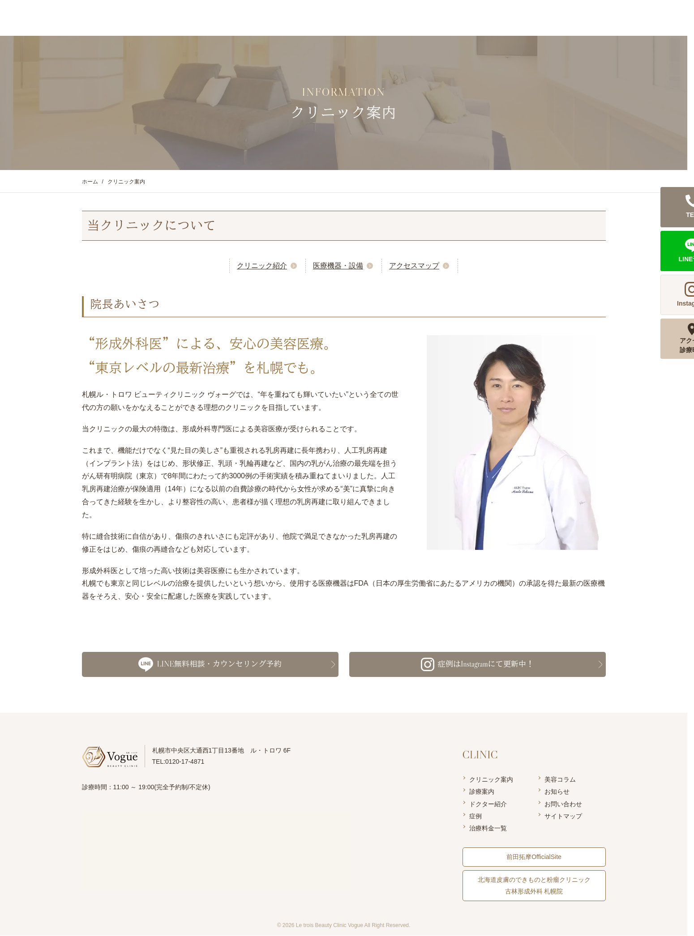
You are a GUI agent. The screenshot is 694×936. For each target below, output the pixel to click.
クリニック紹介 (262, 265)
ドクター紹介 (488, 804)
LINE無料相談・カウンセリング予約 (210, 665)
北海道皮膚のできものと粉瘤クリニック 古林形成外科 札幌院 (534, 885)
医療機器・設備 (338, 265)
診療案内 (481, 792)
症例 (475, 816)
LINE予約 (675, 17)
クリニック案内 (491, 779)
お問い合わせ (563, 804)
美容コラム (560, 779)
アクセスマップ (414, 265)
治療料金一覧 (488, 828)
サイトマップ (563, 816)
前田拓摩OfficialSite (533, 857)
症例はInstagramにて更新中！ (477, 664)
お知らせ (557, 792)
